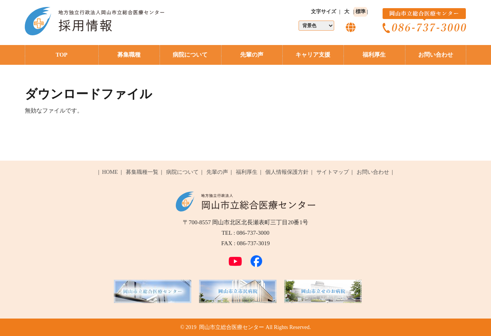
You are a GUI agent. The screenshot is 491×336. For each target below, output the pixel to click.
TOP (62, 55)
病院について (190, 55)
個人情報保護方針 (287, 172)
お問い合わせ (435, 55)
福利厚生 (374, 55)
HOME (110, 172)
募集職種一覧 (142, 172)
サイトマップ (332, 172)
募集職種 (129, 55)
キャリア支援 (312, 55)
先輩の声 (251, 55)
